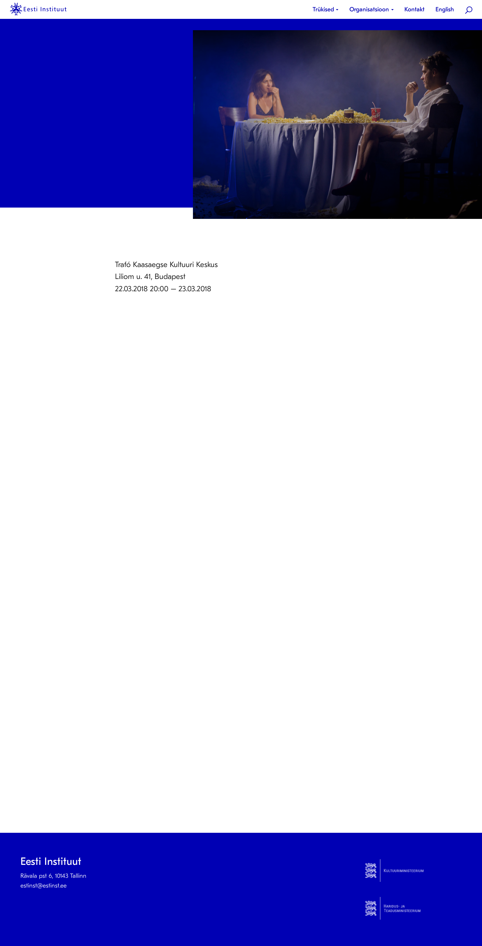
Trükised (323, 9)
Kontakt (414, 9)
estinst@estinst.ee (43, 885)
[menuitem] (328, 9)
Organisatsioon (369, 9)
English (444, 9)
